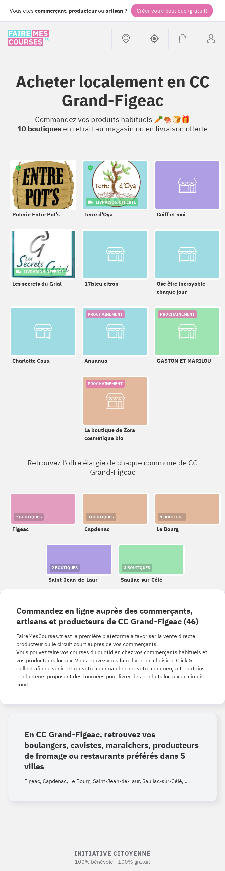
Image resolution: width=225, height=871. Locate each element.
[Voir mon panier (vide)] (182, 39)
